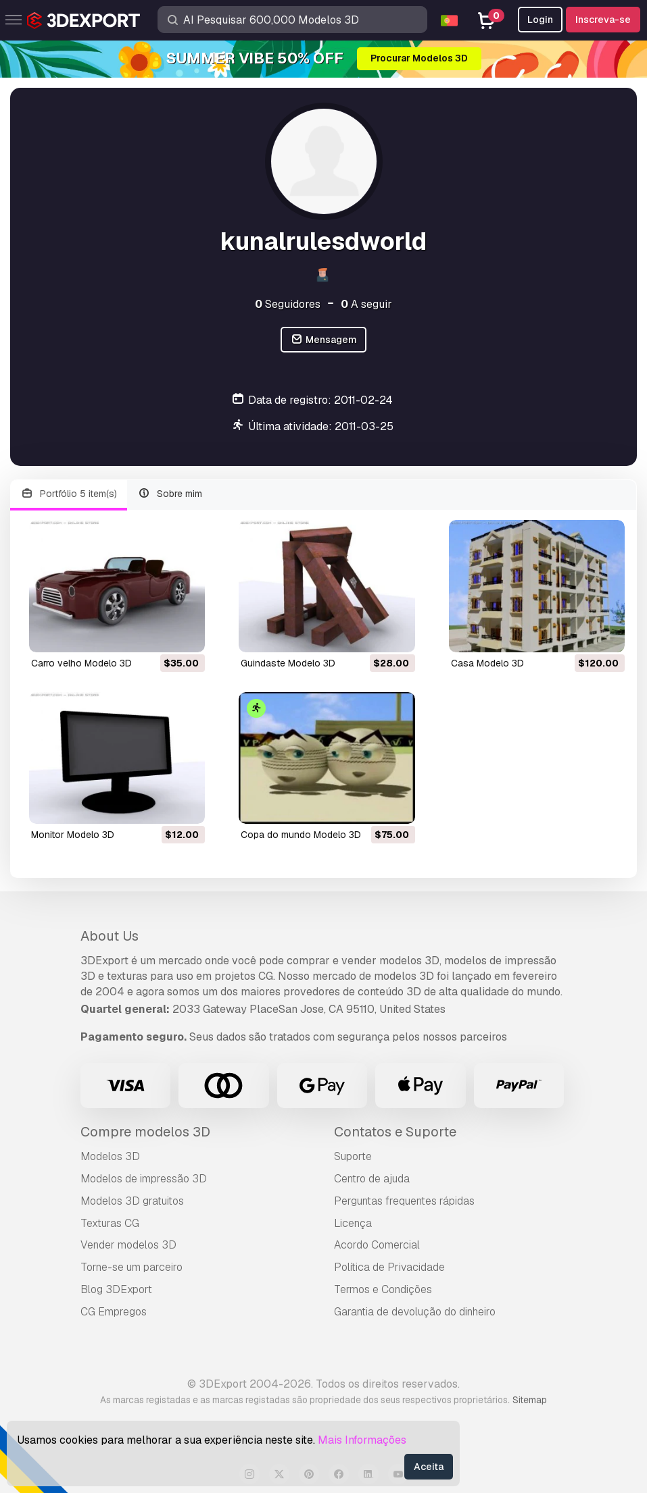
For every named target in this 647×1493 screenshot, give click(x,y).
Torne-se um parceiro (131, 1267)
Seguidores (287, 304)
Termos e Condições (383, 1289)
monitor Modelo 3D (72, 835)
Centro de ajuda (372, 1179)
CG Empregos (113, 1312)
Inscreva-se (603, 20)
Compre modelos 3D (145, 1132)
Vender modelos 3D (128, 1245)
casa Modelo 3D (487, 663)
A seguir (366, 304)
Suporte (353, 1156)
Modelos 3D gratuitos (132, 1201)
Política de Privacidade (389, 1267)
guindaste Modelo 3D (288, 663)
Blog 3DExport (116, 1289)
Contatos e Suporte (395, 1132)
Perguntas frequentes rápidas (404, 1201)
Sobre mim (170, 494)
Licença (353, 1223)
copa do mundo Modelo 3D (301, 835)
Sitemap (529, 1400)
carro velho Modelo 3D (81, 663)
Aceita (429, 1467)
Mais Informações (362, 1440)
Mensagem (323, 340)
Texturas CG (109, 1223)
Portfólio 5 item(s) (68, 494)
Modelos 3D (110, 1156)
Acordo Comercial (377, 1245)
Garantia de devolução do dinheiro (415, 1312)
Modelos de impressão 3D (143, 1179)
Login (540, 20)
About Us (109, 936)
